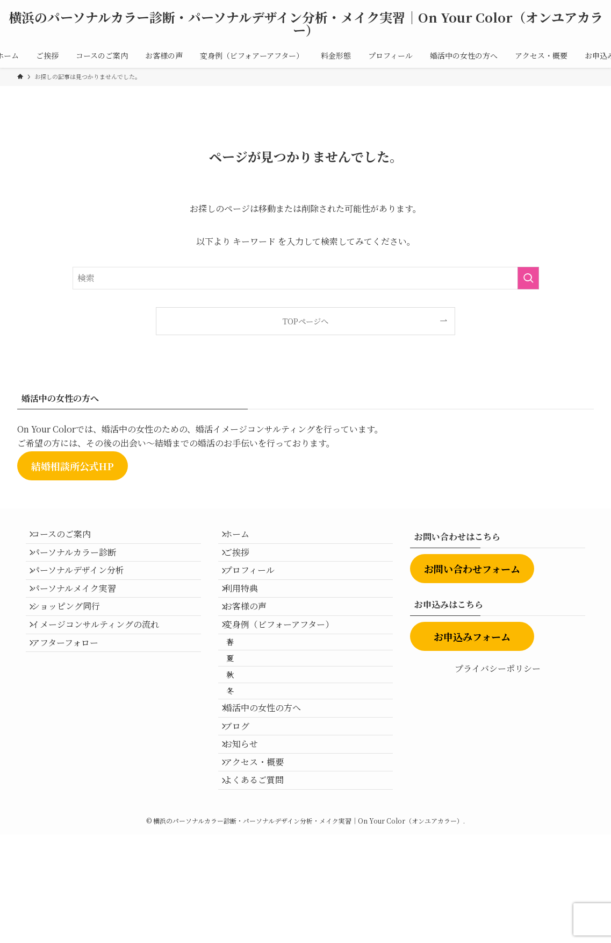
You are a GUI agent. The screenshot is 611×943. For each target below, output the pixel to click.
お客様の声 (252, 640)
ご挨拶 (244, 563)
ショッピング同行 (73, 640)
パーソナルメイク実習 (81, 614)
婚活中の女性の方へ (269, 782)
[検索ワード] (306, 278)
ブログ (244, 808)
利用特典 (248, 614)
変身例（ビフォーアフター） (286, 665)
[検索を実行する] (528, 278)
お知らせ (248, 833)
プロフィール (256, 589)
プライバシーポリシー (498, 668)
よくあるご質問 (261, 884)
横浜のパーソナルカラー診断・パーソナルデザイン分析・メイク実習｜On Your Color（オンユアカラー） (306, 24)
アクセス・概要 (261, 859)
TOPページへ (305, 321)
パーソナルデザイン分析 (85, 589)
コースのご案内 (68, 537)
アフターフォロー (72, 690)
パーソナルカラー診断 (81, 563)
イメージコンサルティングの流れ (103, 665)
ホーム (244, 537)
